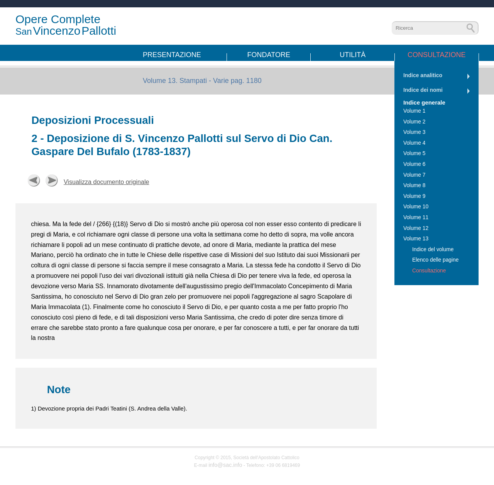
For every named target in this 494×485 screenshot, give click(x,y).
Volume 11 (415, 217)
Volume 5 (414, 153)
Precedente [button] (34, 180)
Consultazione (436, 55)
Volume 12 (415, 228)
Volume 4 (414, 143)
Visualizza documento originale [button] (106, 181)
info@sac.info (225, 465)
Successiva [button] (52, 180)
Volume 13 (415, 239)
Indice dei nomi (423, 90)
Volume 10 (415, 207)
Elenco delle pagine (435, 260)
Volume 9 (414, 196)
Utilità (352, 55)
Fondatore (268, 55)
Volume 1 (414, 111)
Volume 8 (414, 185)
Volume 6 (414, 164)
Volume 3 (414, 132)
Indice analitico (422, 75)
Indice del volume (432, 249)
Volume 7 (414, 175)
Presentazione (172, 55)
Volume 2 (414, 122)
